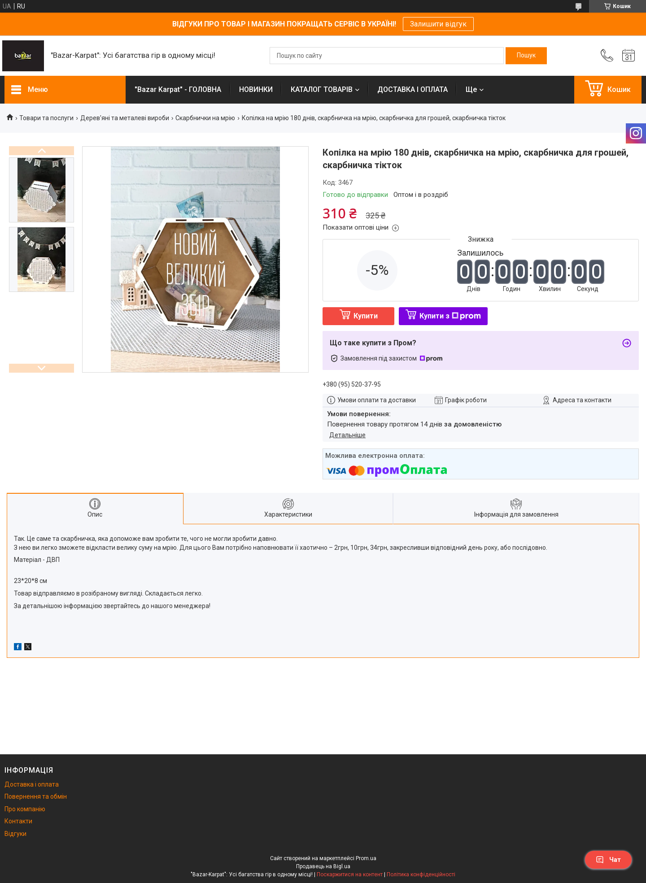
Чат (608, 860)
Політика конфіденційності (421, 874)
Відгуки (15, 833)
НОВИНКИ (256, 89)
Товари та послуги (46, 118)
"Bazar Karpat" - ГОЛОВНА (178, 89)
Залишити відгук (438, 24)
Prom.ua (366, 858)
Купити (366, 316)
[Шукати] (526, 55)
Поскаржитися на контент (350, 874)
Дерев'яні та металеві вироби (124, 118)
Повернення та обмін (35, 796)
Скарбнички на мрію (205, 118)
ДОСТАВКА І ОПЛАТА (412, 89)
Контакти (18, 821)
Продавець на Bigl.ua (323, 866)
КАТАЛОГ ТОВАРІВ (322, 89)
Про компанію (24, 809)
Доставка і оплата (31, 784)
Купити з (450, 316)
